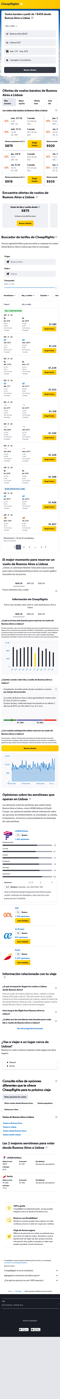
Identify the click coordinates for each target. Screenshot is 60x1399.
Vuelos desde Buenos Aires (14, 1131)
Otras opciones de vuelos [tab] (15, 1097)
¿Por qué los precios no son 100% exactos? (31, 1280)
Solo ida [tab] (50, 102)
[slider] (56, 287)
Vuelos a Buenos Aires (12, 1123)
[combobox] (11, 26)
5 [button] (41, 547)
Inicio (10, 1291)
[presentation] (32, 17)
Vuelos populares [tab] (44, 1103)
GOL (17, 908)
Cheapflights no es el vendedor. (31, 1270)
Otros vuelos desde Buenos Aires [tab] (18, 1103)
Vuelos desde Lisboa (12, 1135)
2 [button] (23, 547)
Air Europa (19, 929)
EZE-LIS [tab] (41, 583)
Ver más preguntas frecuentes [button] (30, 1028)
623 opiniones (21, 937)
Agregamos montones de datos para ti (31, 1275)
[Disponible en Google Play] (23, 1330)
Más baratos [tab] (7, 102)
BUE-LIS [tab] (18, 583)
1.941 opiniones (22, 839)
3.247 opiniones (22, 958)
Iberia (17, 950)
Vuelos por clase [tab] (11, 1109)
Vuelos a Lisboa (9, 1127)
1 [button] (18, 547)
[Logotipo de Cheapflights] (10, 4)
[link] (25, 223)
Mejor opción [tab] (22, 102)
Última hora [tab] (37, 102)
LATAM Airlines (21, 831)
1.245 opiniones (22, 916)
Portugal (18, 1291)
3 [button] (29, 547)
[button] (30, 33)
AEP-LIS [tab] (30, 583)
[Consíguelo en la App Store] (35, 1330)
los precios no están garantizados (15, 1263)
